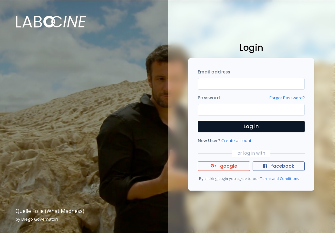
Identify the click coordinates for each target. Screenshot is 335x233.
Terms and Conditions (279, 178)
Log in (251, 126)
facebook (278, 166)
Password (209, 98)
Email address (214, 72)
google (224, 166)
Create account (236, 140)
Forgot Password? (287, 98)
